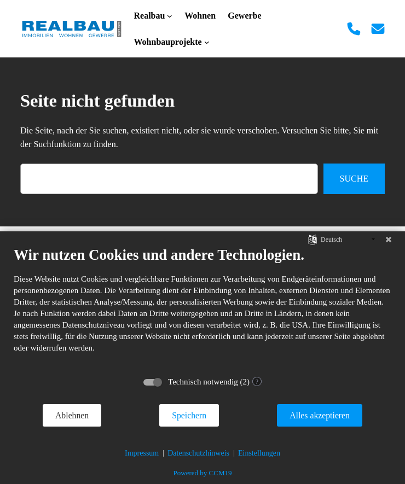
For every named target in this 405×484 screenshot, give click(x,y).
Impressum (142, 453)
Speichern (189, 415)
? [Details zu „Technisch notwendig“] (257, 382)
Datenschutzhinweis (198, 453)
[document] (202, 308)
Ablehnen (72, 415)
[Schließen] (388, 239)
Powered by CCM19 (202, 473)
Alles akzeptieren (320, 415)
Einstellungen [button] (259, 453)
